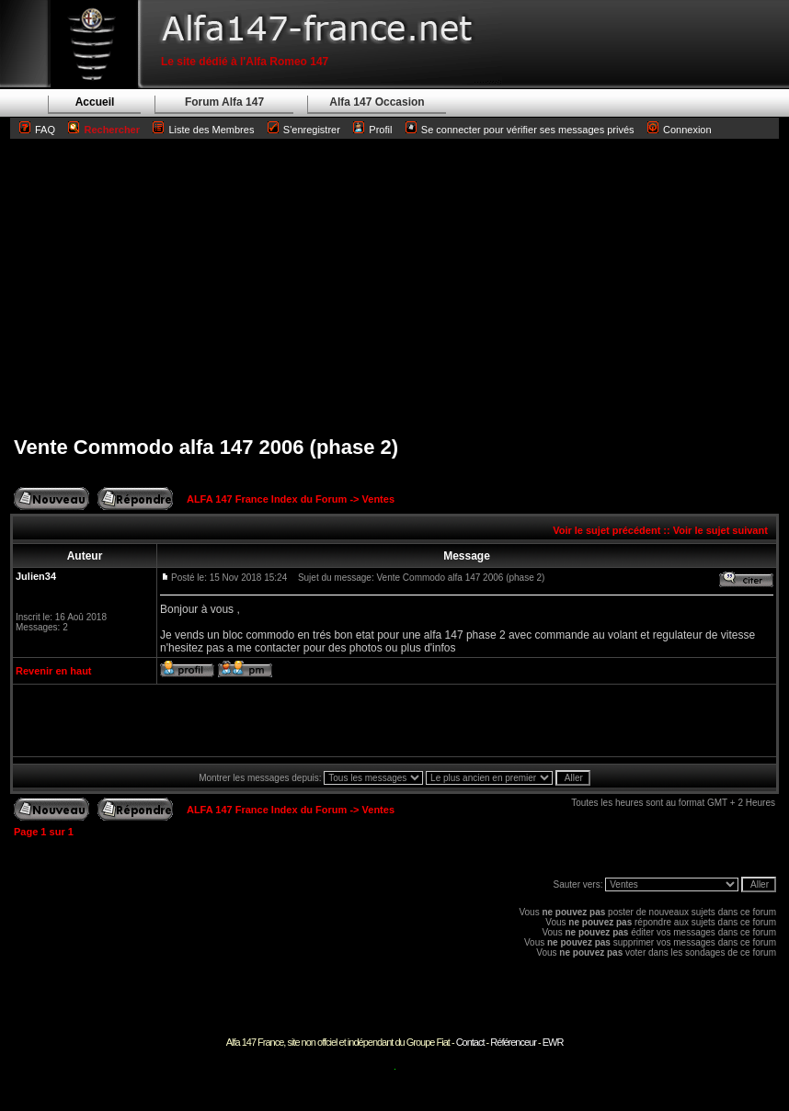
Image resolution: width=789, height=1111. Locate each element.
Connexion (679, 129)
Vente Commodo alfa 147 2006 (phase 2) (206, 447)
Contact (470, 1042)
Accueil (95, 102)
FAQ (45, 129)
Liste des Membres (203, 129)
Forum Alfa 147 (224, 102)
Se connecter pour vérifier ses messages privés (520, 129)
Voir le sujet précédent (606, 530)
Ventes (378, 498)
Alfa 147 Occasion (376, 102)
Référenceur (513, 1042)
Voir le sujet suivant (720, 530)
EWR (553, 1042)
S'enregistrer (311, 129)
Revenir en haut (54, 670)
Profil (380, 129)
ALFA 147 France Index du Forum (267, 498)
